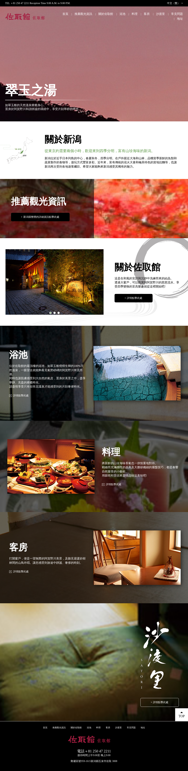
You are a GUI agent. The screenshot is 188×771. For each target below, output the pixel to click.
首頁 (65, 13)
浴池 (122, 13)
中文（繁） (173, 3)
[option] (55, 282)
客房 (147, 13)
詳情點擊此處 (134, 298)
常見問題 (177, 13)
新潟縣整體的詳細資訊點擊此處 (41, 217)
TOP (181, 716)
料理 (135, 13)
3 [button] (58, 313)
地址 (180, 18)
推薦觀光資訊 (83, 13)
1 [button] (50, 313)
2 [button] (54, 313)
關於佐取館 (105, 13)
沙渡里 (160, 13)
